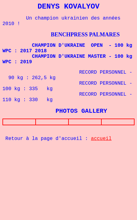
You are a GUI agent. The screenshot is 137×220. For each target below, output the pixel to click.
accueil (101, 140)
